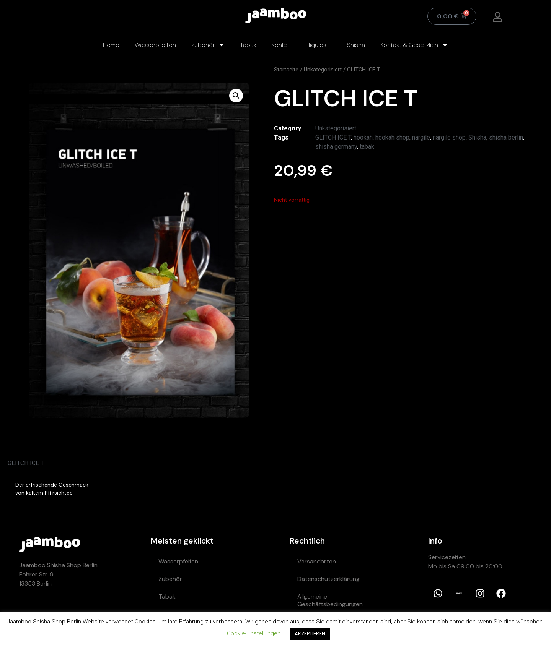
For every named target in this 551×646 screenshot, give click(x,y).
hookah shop (392, 137)
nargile (421, 137)
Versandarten (316, 561)
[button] (236, 95)
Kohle (279, 45)
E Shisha (353, 45)
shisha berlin (506, 137)
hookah (363, 137)
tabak (367, 146)
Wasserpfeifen (155, 45)
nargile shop (449, 137)
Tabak (248, 45)
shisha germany (336, 146)
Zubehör (208, 45)
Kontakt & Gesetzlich (414, 45)
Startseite (286, 69)
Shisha (477, 137)
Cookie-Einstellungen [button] (253, 633)
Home (111, 45)
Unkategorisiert (323, 69)
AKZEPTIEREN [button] (310, 633)
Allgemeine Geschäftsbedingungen (330, 600)
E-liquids (314, 45)
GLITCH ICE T (333, 137)
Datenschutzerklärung (328, 579)
